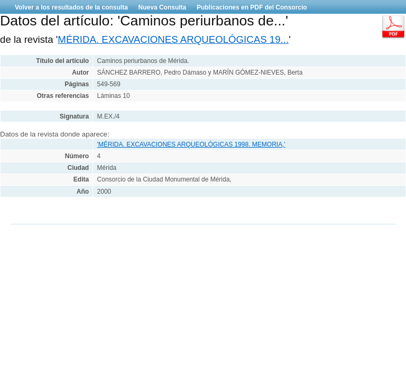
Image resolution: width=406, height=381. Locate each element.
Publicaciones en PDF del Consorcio (252, 7)
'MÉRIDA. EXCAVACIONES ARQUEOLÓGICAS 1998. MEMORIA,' (191, 144)
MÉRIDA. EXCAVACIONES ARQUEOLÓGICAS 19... (173, 39)
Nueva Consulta (163, 7)
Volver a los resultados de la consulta (71, 7)
